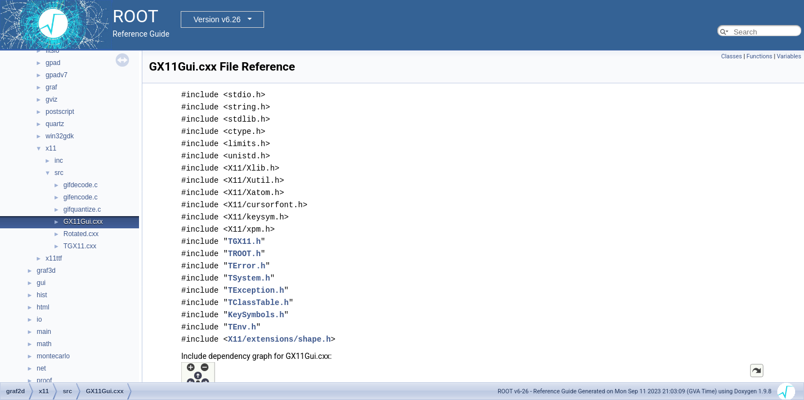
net (41, 368)
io (39, 319)
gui (41, 283)
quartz (55, 124)
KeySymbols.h (256, 314)
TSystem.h (249, 278)
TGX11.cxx (79, 246)
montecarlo (53, 356)
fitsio (52, 50)
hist (42, 295)
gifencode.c (80, 197)
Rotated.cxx (80, 234)
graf (51, 87)
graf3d (46, 270)
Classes (731, 56)
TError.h (246, 266)
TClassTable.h (258, 302)
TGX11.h (244, 241)
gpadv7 (56, 75)
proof (44, 380)
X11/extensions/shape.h (279, 339)
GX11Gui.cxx (83, 222)
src (58, 173)
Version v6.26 (217, 19)
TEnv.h (242, 327)
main (44, 332)
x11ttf (54, 258)
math (44, 344)
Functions (759, 56)
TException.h (256, 290)
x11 (51, 148)
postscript (60, 112)
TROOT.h (244, 253)
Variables (789, 56)
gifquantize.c (82, 209)
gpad (53, 63)
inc (58, 160)
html (43, 307)
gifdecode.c (80, 185)
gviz (51, 99)
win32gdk (60, 136)
